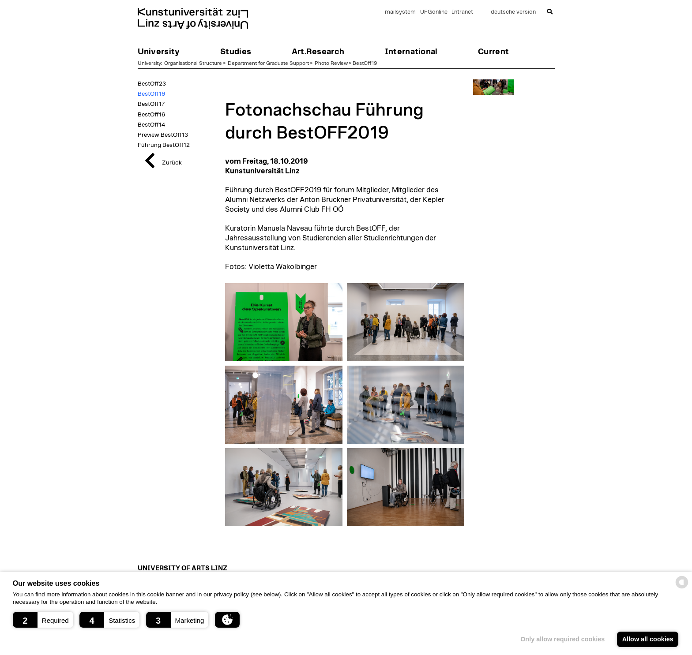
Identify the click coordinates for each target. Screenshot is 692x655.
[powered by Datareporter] (682, 587)
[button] (43, 620)
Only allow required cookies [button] (562, 639)
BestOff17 (151, 104)
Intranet (462, 12)
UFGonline (434, 12)
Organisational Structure (193, 63)
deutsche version (513, 12)
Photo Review (331, 63)
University (149, 63)
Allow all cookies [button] (647, 639)
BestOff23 (152, 84)
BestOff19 (365, 63)
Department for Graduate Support (268, 63)
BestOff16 (151, 115)
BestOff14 (151, 125)
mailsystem (400, 12)
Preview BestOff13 (163, 135)
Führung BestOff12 (164, 145)
